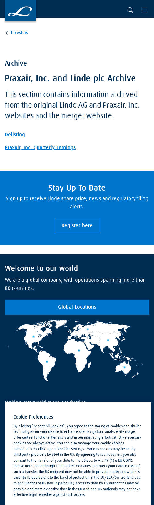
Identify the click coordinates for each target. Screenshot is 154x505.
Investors (19, 33)
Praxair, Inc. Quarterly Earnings (40, 147)
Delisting (15, 134)
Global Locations (77, 307)
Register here (77, 225)
